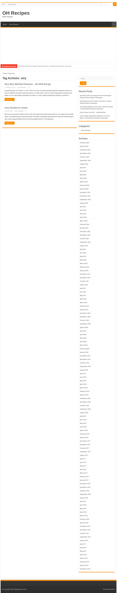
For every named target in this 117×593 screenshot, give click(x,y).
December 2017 (85, 441)
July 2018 (83, 416)
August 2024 (84, 164)
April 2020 (83, 341)
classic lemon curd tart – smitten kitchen (93, 112)
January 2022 (84, 270)
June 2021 (83, 292)
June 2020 (83, 334)
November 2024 (85, 153)
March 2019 (84, 388)
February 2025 (84, 143)
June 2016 (83, 505)
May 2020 (83, 338)
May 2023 (83, 214)
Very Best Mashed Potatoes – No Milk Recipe (28, 84)
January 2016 (84, 523)
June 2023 (83, 210)
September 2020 (85, 324)
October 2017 (84, 448)
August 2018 (84, 412)
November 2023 (85, 196)
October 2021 (84, 281)
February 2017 (84, 476)
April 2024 (83, 178)
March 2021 (84, 302)
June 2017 (83, 462)
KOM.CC (112, 589)
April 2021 (83, 299)
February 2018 (84, 434)
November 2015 (85, 530)
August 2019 (84, 370)
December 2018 (85, 398)
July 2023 (83, 206)
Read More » (9, 99)
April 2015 (83, 555)
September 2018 (85, 409)
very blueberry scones (16, 107)
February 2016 (84, 519)
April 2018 (83, 427)
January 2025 (84, 146)
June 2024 (83, 171)
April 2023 (83, 217)
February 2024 (84, 185)
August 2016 (84, 498)
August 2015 (84, 540)
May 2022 (83, 256)
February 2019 (84, 391)
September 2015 (85, 537)
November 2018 (85, 402)
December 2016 (85, 484)
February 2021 (84, 306)
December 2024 (85, 150)
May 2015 (83, 551)
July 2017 (83, 459)
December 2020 (85, 313)
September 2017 (85, 452)
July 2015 (83, 544)
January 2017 (84, 480)
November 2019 (85, 359)
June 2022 (83, 253)
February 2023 (84, 224)
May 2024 (83, 175)
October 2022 (84, 238)
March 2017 (84, 473)
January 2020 (84, 352)
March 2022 (84, 263)
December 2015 (85, 526)
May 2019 (83, 381)
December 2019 (85, 356)
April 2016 (83, 512)
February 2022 (84, 267)
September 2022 (85, 242)
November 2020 (85, 317)
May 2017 (83, 466)
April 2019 (83, 384)
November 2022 (85, 235)
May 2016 (83, 508)
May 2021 (83, 295)
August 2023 (84, 203)
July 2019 (83, 373)
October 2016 (84, 491)
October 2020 (84, 320)
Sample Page (12, 4)
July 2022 (83, 249)
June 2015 (83, 547)
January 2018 (84, 437)
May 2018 (83, 423)
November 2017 (85, 444)
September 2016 (85, 494)
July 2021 (83, 288)
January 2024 (84, 189)
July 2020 (83, 331)
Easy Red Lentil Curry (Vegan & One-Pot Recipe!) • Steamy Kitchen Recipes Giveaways (44, 66)
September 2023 (85, 199)
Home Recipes (14, 24)
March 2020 (84, 345)
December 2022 (85, 231)
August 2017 (84, 455)
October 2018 (84, 405)
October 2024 (84, 157)
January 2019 (84, 395)
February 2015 (84, 562)
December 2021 (85, 274)
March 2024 (84, 182)
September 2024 (85, 160)
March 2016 (84, 515)
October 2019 (84, 363)
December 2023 (85, 192)
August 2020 (84, 327)
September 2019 (85, 366)
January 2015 (84, 565)
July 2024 (83, 167)
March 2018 (84, 430)
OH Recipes (16, 13)
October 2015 (84, 533)
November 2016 (85, 487)
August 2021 (84, 285)
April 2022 (83, 260)
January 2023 (84, 228)
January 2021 (84, 309)
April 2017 (83, 469)
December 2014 (85, 569)
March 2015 (84, 558)
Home (3, 4)
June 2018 (83, 420)
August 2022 (84, 246)
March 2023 (84, 221)
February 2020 (84, 349)
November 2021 (85, 278)
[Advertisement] (58, 45)
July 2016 (83, 501)
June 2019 (83, 377)
